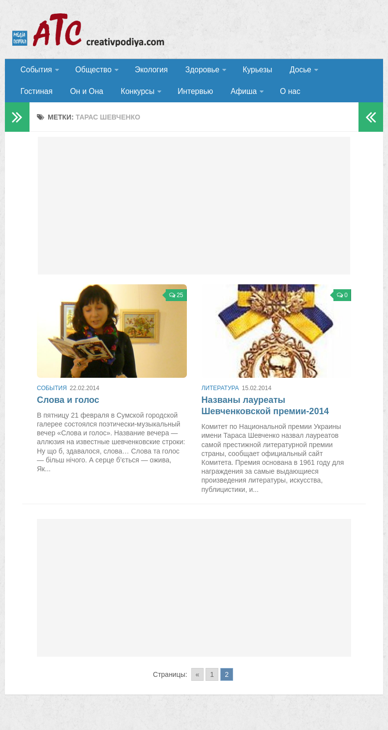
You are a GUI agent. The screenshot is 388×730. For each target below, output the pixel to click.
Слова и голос (68, 406)
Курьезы (249, 71)
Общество (91, 71)
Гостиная (337, 71)
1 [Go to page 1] (212, 680)
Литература (220, 394)
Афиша (186, 95)
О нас (230, 95)
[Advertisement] (194, 211)
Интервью (140, 95)
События (35, 71)
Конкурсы (84, 95)
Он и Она (36, 95)
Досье (289, 71)
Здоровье (195, 71)
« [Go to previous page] (198, 680)
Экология (147, 71)
